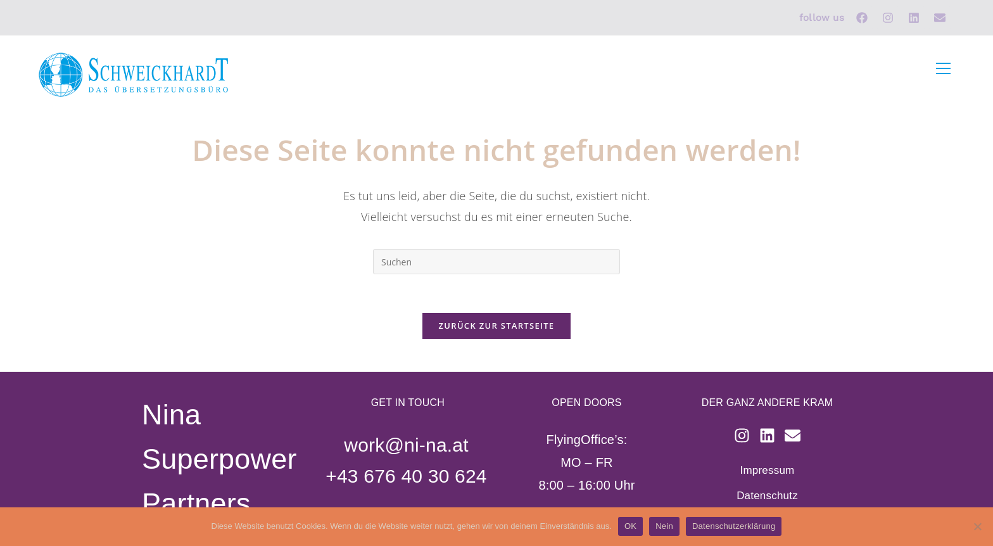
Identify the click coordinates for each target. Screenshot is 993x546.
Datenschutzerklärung (733, 526)
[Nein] (977, 526)
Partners (196, 503)
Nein (664, 526)
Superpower (219, 459)
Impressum (767, 470)
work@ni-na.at (406, 445)
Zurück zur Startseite (497, 325)
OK (630, 526)
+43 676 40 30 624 (406, 476)
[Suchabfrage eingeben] (496, 261)
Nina (171, 414)
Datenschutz (767, 496)
